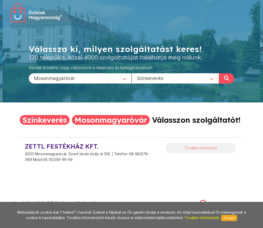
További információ (200, 148)
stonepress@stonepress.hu (33, 197)
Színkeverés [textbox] (150, 78)
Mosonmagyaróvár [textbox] (54, 78)
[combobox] (80, 78)
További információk (201, 217)
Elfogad (229, 218)
